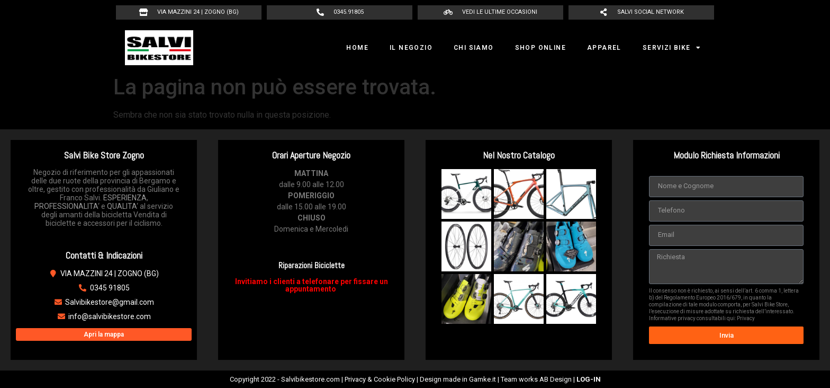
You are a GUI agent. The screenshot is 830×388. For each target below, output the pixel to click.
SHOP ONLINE (540, 47)
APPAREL (604, 47)
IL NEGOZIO (411, 47)
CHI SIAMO (474, 47)
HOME (357, 47)
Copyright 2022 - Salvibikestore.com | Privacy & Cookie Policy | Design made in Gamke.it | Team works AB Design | (415, 379)
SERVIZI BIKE (672, 47)
